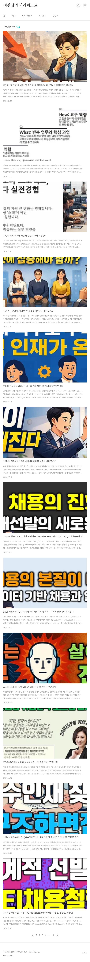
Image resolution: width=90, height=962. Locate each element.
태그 (14, 15)
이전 (32, 935)
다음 (57, 935)
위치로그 (42, 15)
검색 (78, 5)
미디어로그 (27, 15)
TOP (84, 953)
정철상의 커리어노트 (20, 5)
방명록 (56, 15)
